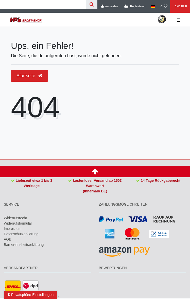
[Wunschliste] (164, 6)
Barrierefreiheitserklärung (24, 245)
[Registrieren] (135, 6)
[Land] (153, 6)
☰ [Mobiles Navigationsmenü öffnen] (179, 20)
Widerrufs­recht (15, 218)
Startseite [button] (29, 75)
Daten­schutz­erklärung (21, 234)
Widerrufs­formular (18, 223)
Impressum (12, 229)
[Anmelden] (109, 6)
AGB (7, 239)
